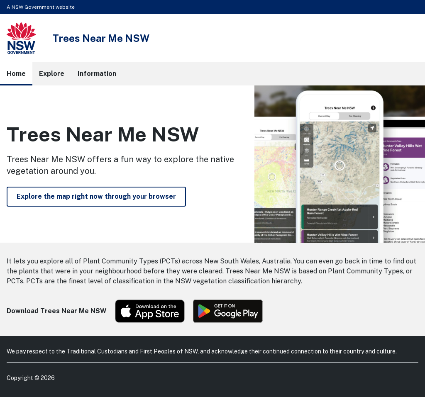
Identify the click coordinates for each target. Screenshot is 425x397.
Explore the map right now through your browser (96, 196)
